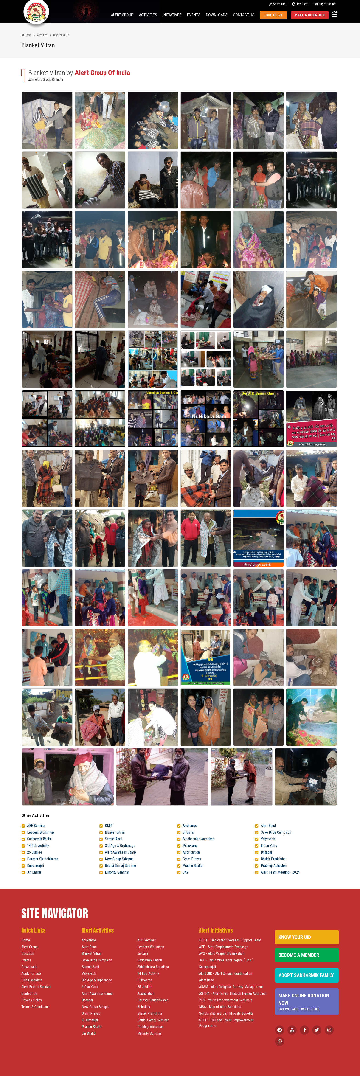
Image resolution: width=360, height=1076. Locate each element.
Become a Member (298, 955)
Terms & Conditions (35, 1007)
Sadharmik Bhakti (39, 839)
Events (193, 14)
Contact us (243, 14)
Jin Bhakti (34, 872)
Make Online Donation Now (306, 1002)
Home (26, 35)
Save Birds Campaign (276, 832)
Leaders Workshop (40, 832)
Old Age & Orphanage (120, 845)
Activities (148, 14)
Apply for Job (31, 973)
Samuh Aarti (113, 839)
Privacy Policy (31, 1000)
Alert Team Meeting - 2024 (280, 872)
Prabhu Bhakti (192, 865)
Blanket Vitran (115, 832)
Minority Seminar (117, 872)
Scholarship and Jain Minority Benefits (226, 1013)
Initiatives (172, 14)
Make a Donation (310, 15)
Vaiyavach (268, 839)
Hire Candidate (31, 980)
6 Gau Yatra (269, 845)
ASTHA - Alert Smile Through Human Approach (233, 993)
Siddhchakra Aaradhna (198, 839)
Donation (27, 953)
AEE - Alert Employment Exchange (223, 947)
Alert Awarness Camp (120, 852)
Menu (335, 14)
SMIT (109, 825)
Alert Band (268, 825)
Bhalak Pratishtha (273, 859)
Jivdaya (188, 832)
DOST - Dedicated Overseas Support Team (230, 940)
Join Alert (273, 15)
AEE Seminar (36, 825)
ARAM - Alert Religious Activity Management (231, 987)
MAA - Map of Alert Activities (220, 1007)
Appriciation (191, 852)
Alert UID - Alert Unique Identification (225, 973)
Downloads (217, 14)
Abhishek (143, 1007)
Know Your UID (294, 937)
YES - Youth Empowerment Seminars (225, 1000)
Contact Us (29, 993)
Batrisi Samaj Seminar (120, 865)
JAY (185, 872)
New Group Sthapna (119, 859)
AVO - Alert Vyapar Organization (221, 953)
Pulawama (190, 845)
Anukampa (190, 825)
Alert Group (122, 14)
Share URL (277, 4)
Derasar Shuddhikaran (42, 859)
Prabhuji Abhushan (274, 865)
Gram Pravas (192, 859)
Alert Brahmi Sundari (36, 987)
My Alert (300, 4)
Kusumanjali (35, 865)
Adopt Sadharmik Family (306, 975)
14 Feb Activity (38, 845)
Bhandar (266, 852)
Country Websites (324, 4)
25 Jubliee (34, 852)
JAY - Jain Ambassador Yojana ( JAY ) (226, 960)
